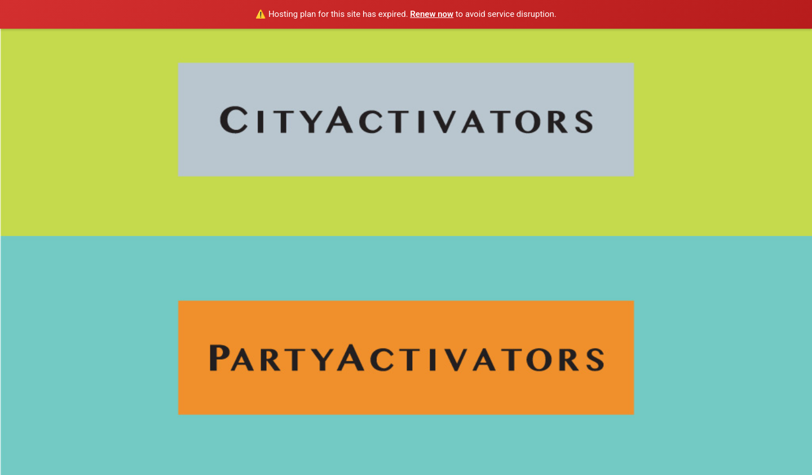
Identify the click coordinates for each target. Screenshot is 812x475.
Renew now (431, 14)
